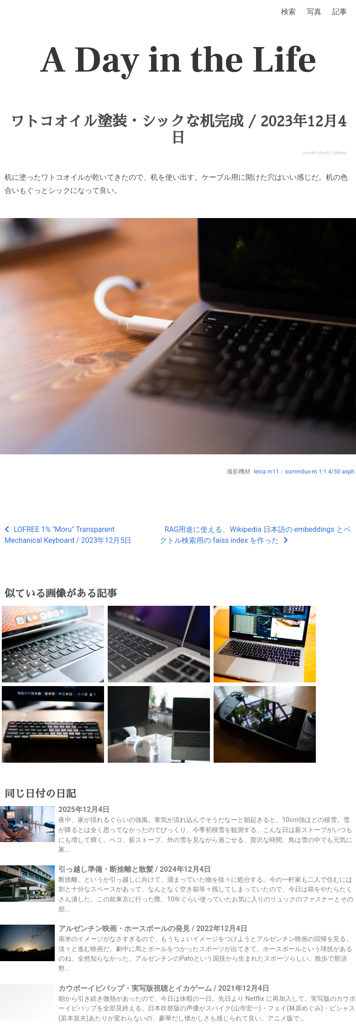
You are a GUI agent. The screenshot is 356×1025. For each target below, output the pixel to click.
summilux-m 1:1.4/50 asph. (320, 471)
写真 (314, 11)
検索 (288, 11)
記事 (339, 11)
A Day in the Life (178, 60)
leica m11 (266, 471)
